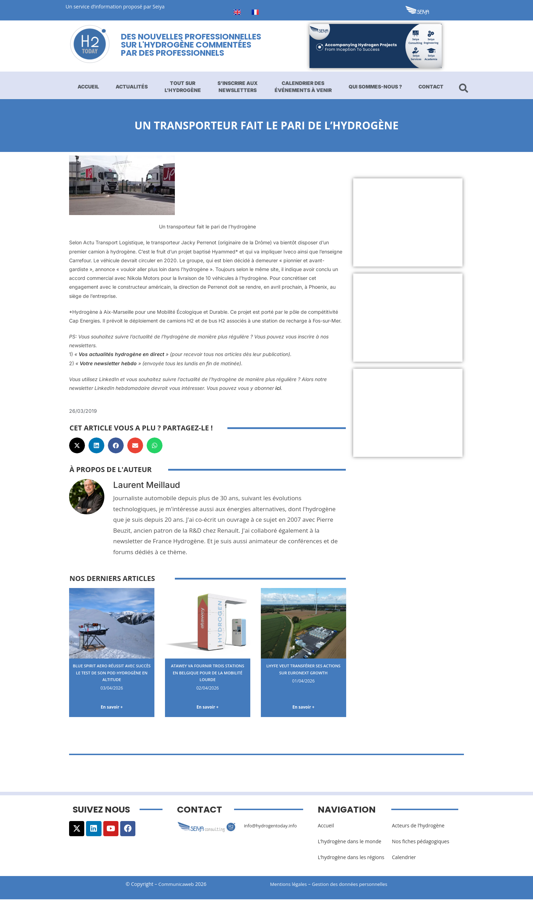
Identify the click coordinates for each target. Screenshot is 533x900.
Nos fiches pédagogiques (420, 842)
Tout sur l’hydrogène (183, 86)
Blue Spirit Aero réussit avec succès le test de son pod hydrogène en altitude (111, 672)
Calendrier (404, 858)
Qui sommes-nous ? (375, 87)
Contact (430, 87)
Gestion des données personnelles (355, 885)
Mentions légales (289, 885)
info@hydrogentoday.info (273, 826)
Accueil (88, 87)
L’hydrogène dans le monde (349, 842)
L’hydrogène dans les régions (351, 858)
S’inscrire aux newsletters (238, 86)
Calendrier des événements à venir (303, 86)
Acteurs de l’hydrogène (418, 826)
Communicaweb (176, 885)
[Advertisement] (408, 222)
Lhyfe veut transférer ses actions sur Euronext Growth (303, 672)
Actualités (132, 87)
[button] (77, 445)
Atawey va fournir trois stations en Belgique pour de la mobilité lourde (208, 672)
